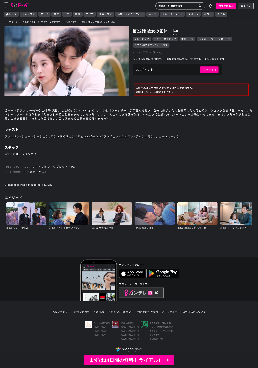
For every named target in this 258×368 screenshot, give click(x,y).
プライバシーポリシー (121, 312)
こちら (147, 92)
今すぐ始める (226, 6)
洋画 (67, 14)
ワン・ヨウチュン (63, 136)
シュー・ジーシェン (35, 136)
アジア (90, 14)
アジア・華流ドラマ (165, 39)
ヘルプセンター (61, 312)
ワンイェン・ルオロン (118, 136)
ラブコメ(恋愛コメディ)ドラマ (151, 45)
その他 (221, 14)
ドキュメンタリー (172, 14)
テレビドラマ (141, 39)
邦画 (77, 14)
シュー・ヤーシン (168, 136)
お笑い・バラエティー (130, 14)
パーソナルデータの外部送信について (184, 312)
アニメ (44, 14)
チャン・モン (145, 136)
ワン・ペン (12, 136)
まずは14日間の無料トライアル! (129, 360)
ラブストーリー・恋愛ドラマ (215, 39)
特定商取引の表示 (147, 312)
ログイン (246, 6)
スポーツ (193, 14)
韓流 (56, 14)
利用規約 (99, 312)
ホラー (208, 14)
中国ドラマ (187, 39)
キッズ (152, 14)
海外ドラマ (105, 14)
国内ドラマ (28, 14)
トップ (11, 14)
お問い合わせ (82, 312)
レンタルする (209, 69)
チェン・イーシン (89, 136)
